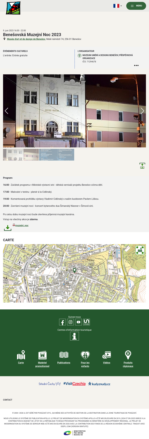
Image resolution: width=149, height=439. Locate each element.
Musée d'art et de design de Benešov (26, 39)
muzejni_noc (21, 225)
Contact (7, 400)
